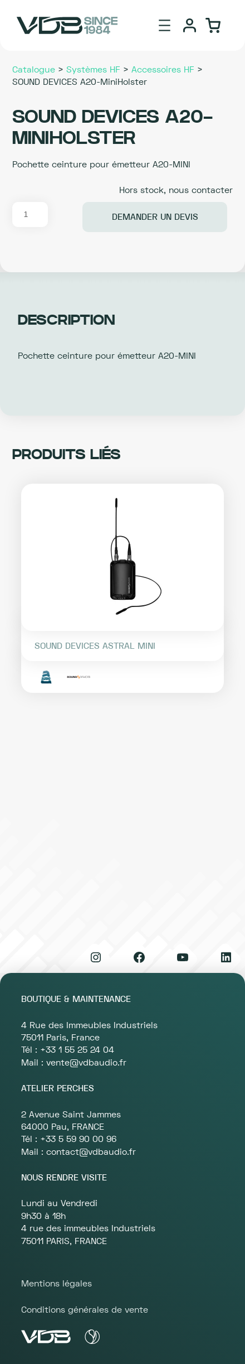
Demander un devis (155, 217)
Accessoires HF (162, 69)
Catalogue (33, 69)
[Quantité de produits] (30, 214)
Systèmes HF (93, 69)
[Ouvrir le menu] (164, 25)
